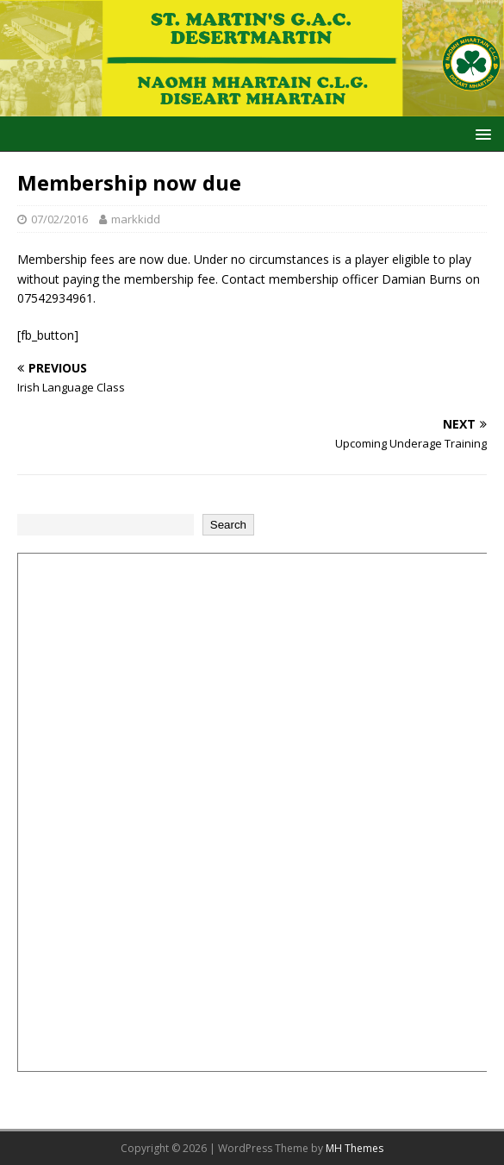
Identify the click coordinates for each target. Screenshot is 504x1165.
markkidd (135, 219)
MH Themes (354, 1148)
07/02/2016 (59, 219)
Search (228, 524)
